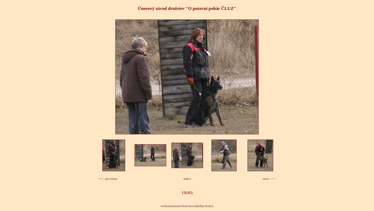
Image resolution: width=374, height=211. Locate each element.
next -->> (269, 179)
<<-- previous (107, 179)
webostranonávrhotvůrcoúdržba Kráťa (187, 206)
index (187, 179)
